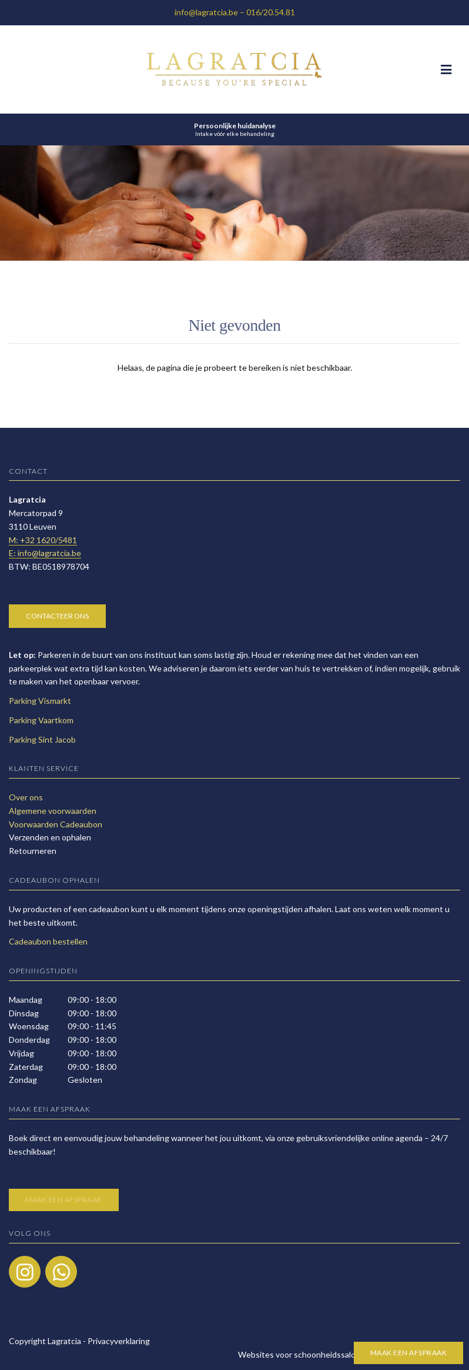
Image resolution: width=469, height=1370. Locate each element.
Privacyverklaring (119, 1341)
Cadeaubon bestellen (48, 941)
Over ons (26, 797)
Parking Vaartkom (41, 720)
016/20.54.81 (270, 12)
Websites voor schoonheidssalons (349, 1354)
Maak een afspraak (408, 1352)
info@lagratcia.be (206, 12)
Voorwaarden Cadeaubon (55, 824)
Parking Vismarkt (40, 701)
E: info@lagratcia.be (45, 553)
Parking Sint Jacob (42, 739)
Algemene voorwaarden (52, 811)
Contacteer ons (57, 615)
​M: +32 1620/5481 (43, 540)
